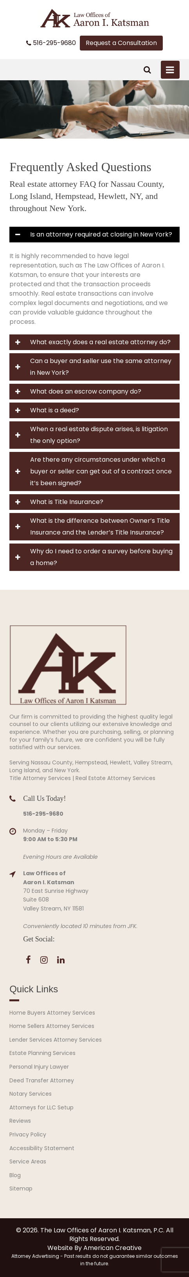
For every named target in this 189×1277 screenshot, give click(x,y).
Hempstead (91, 762)
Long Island (24, 770)
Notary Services (30, 1094)
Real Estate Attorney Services (115, 778)
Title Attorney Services (40, 778)
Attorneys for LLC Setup (41, 1107)
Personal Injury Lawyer (39, 1067)
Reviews (20, 1121)
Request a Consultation (121, 42)
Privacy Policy (27, 1134)
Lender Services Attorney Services (55, 1040)
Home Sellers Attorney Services (51, 1026)
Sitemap (20, 1188)
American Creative (112, 1247)
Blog (15, 1175)
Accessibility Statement (41, 1148)
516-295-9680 (51, 43)
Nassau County (51, 762)
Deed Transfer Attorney (41, 1080)
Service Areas (27, 1161)
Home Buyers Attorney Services (52, 1013)
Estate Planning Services (42, 1053)
